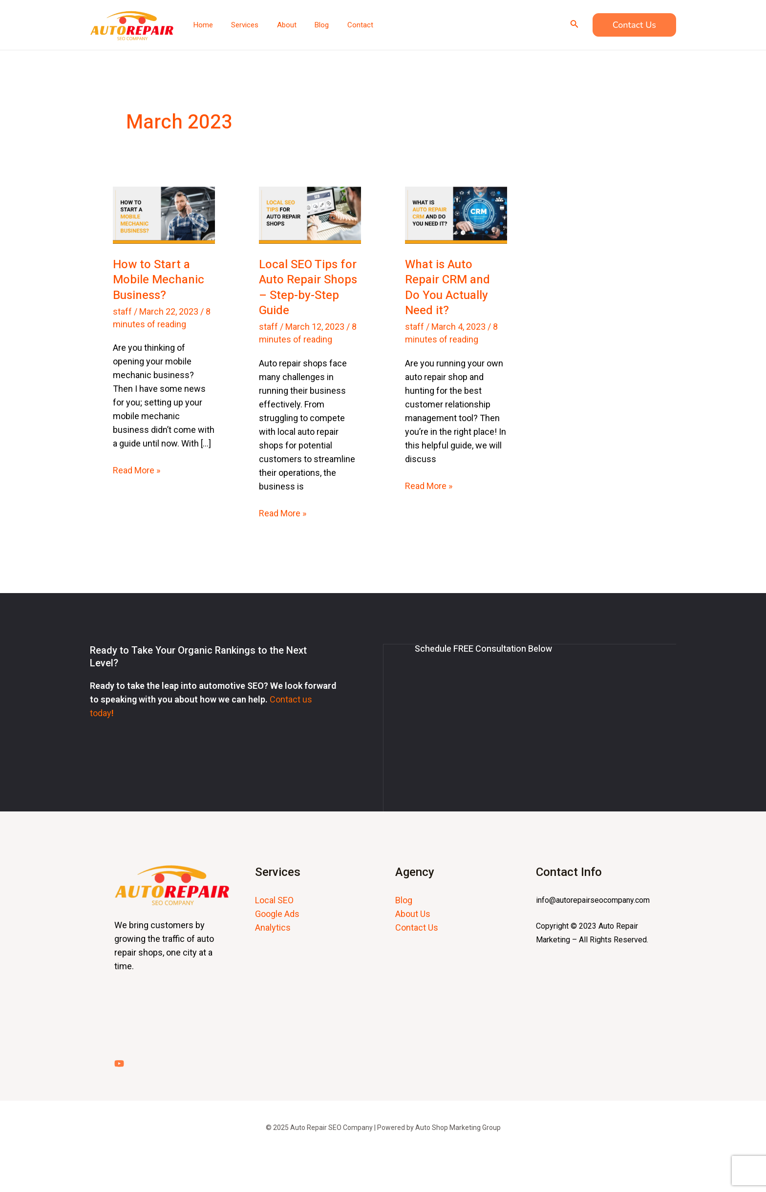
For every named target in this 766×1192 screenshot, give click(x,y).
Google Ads (277, 913)
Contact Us (416, 927)
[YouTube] (119, 1063)
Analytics (273, 927)
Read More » (136, 469)
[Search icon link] (574, 25)
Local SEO (274, 899)
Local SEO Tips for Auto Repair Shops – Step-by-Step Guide (308, 287)
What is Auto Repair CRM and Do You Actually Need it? (447, 287)
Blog (403, 899)
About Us (412, 913)
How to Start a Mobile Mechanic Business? (158, 279)
